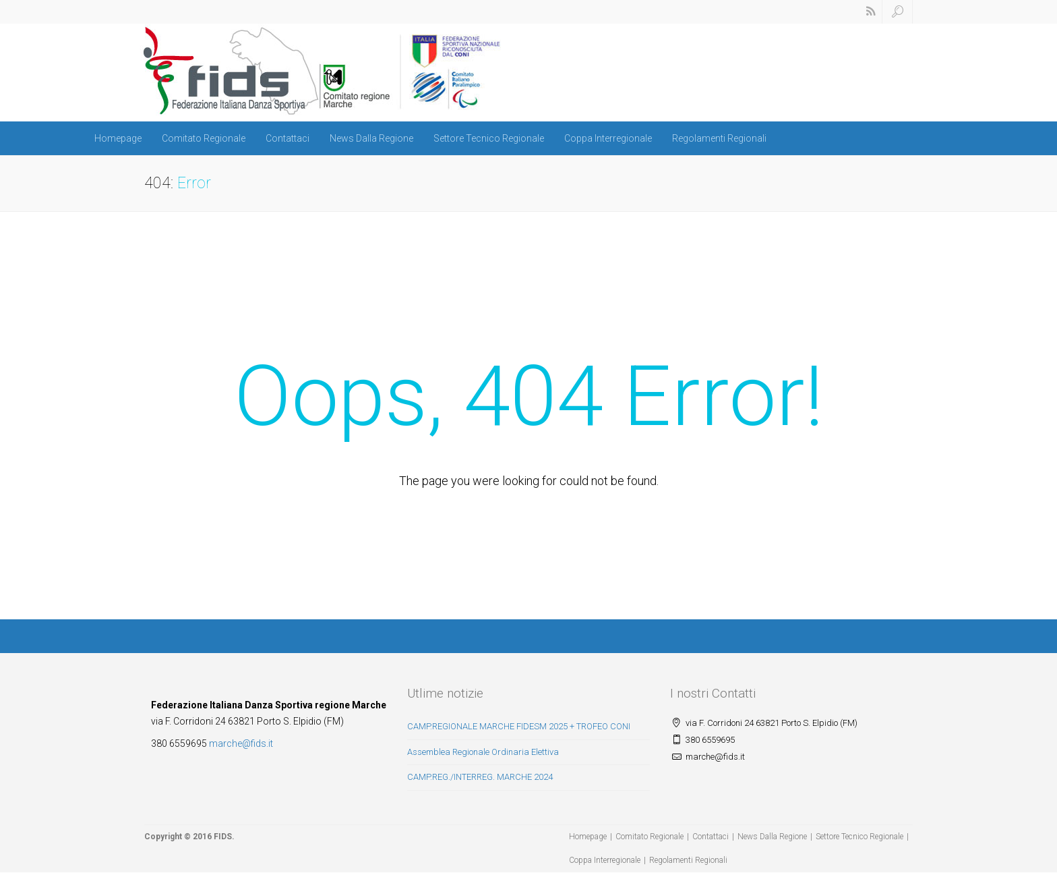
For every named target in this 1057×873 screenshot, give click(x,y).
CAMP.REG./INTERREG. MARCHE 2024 (480, 777)
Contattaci (287, 138)
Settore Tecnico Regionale (488, 138)
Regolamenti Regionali (719, 138)
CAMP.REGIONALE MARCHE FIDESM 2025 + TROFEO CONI (518, 726)
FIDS (223, 836)
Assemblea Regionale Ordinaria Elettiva (483, 752)
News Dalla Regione (371, 138)
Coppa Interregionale (608, 138)
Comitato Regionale (203, 138)
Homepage (118, 138)
